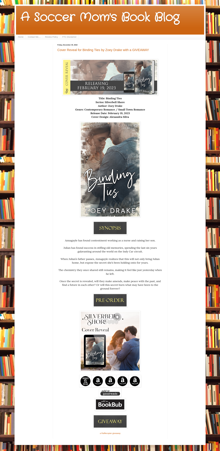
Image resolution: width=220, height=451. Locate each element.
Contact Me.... (34, 37)
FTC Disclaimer (69, 37)
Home (20, 37)
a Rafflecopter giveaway (110, 433)
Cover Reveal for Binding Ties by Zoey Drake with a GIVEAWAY (103, 50)
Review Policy (51, 37)
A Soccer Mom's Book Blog (99, 17)
